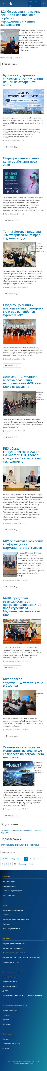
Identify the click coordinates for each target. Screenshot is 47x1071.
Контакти (6, 1039)
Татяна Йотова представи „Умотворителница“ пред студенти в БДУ (22, 234)
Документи (7, 1024)
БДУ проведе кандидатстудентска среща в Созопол (23, 682)
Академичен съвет (9, 886)
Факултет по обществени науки (14, 953)
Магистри (6, 924)
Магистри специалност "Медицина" (16, 919)
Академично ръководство (12, 891)
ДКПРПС (6, 991)
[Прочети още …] (10, 64)
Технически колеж (9, 986)
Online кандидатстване (11, 929)
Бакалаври (7, 915)
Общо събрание (9, 881)
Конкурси (6, 1015)
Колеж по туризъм (9, 977)
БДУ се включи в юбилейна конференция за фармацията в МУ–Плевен (23, 544)
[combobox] (31, 6)
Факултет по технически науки (14, 944)
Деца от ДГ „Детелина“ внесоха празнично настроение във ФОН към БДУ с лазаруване (22, 382)
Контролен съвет (9, 895)
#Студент (6, 1048)
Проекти (6, 1019)
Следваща (22, 864)
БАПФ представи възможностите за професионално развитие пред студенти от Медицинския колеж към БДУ (22, 606)
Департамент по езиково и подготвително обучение (22, 995)
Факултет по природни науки (13, 948)
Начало (5, 859)
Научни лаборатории (10, 1010)
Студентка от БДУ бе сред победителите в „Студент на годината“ (21, 831)
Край (31, 864)
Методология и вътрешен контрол (20, 844)
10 (15, 864)
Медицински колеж (10, 981)
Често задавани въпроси (12, 1044)
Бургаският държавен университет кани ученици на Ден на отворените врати (23, 80)
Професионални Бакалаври (13, 910)
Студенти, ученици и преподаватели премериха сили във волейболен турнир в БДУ (23, 310)
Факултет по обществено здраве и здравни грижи (21, 957)
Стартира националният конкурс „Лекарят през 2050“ (21, 161)
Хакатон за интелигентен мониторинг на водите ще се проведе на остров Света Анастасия (23, 752)
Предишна (15, 859)
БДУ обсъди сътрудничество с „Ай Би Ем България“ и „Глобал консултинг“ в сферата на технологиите (22, 455)
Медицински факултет (11, 962)
